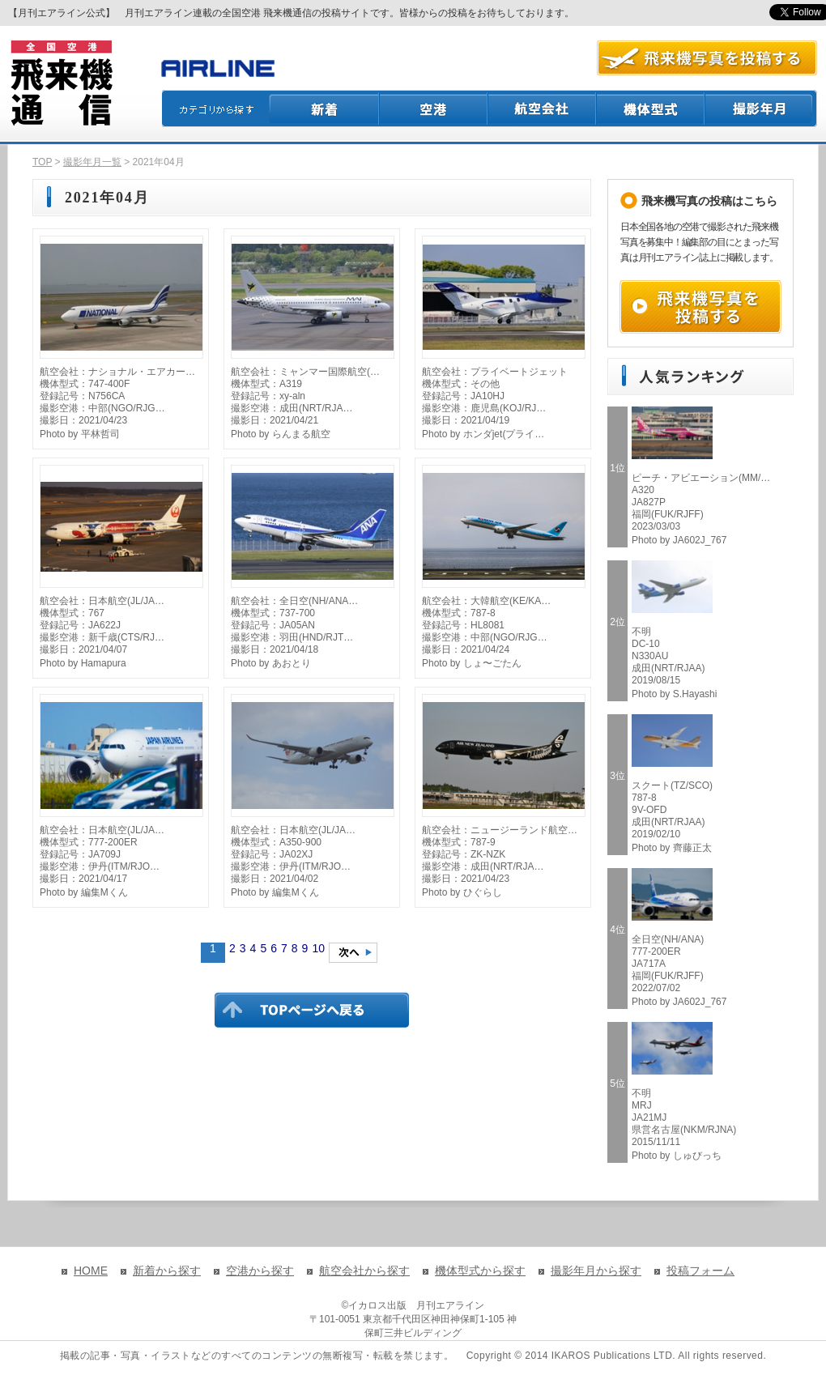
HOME (91, 1270)
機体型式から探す (480, 1270)
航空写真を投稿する (707, 57)
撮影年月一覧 (92, 162)
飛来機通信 (60, 83)
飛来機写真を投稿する (700, 307)
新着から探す (167, 1270)
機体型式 (651, 108)
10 (318, 948)
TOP (42, 162)
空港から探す (260, 1270)
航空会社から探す (364, 1270)
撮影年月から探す (596, 1270)
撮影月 (761, 108)
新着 (324, 108)
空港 (434, 108)
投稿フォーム (700, 1270)
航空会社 (542, 108)
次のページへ (353, 953)
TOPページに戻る (312, 1010)
